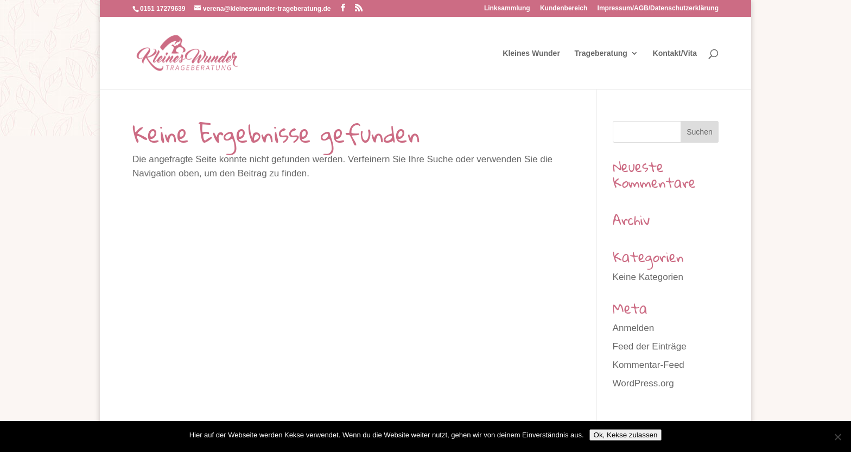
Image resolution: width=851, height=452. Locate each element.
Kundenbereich (563, 8)
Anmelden (634, 328)
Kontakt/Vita (675, 53)
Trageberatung (601, 53)
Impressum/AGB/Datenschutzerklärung (658, 8)
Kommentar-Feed (648, 365)
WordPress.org (643, 383)
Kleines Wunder (531, 53)
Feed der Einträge (650, 346)
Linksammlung (507, 8)
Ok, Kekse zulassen (626, 435)
